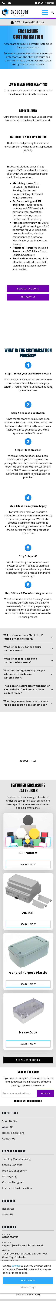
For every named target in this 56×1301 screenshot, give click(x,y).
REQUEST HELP (28, 762)
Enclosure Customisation (17, 1190)
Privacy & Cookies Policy (28, 1296)
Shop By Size (9, 1123)
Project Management (14, 1172)
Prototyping (9, 1178)
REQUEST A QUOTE (28, 288)
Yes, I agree (28, 1280)
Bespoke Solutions (13, 1134)
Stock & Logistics (12, 1166)
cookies (16, 1265)
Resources (8, 1210)
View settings (28, 1287)
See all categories (28, 1061)
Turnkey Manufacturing (16, 1161)
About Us (7, 1128)
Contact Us (28, 297)
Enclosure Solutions (15, 12)
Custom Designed (12, 1184)
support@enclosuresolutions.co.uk (22, 1247)
